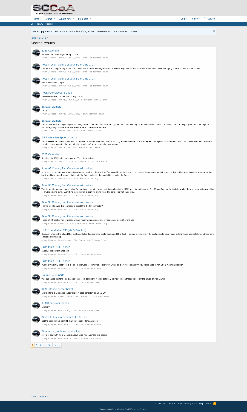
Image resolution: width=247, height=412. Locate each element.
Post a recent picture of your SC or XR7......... (68, 64)
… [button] (44, 345)
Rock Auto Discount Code (56, 92)
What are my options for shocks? (60, 331)
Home (36, 18)
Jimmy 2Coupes (48, 58)
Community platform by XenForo (123, 409)
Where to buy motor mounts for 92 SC (63, 317)
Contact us (160, 403)
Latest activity (37, 24)
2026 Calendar (50, 50)
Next (56, 345)
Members (83, 18)
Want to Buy (92, 178)
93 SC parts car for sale (55, 303)
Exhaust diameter (51, 106)
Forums (48, 18)
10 (49, 345)
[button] (54, 19)
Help (201, 403)
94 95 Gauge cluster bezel (57, 289)
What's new (65, 18)
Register (49, 24)
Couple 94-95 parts (52, 275)
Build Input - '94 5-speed (55, 247)
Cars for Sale (93, 310)
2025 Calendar (50, 154)
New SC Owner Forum (96, 240)
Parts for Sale (93, 282)
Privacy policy (190, 403)
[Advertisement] (123, 370)
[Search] (209, 19)
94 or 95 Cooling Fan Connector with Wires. (67, 168)
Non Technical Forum (98, 58)
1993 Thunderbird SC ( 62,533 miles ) (63, 230)
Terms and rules (175, 403)
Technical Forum (96, 114)
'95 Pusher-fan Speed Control (59, 137)
